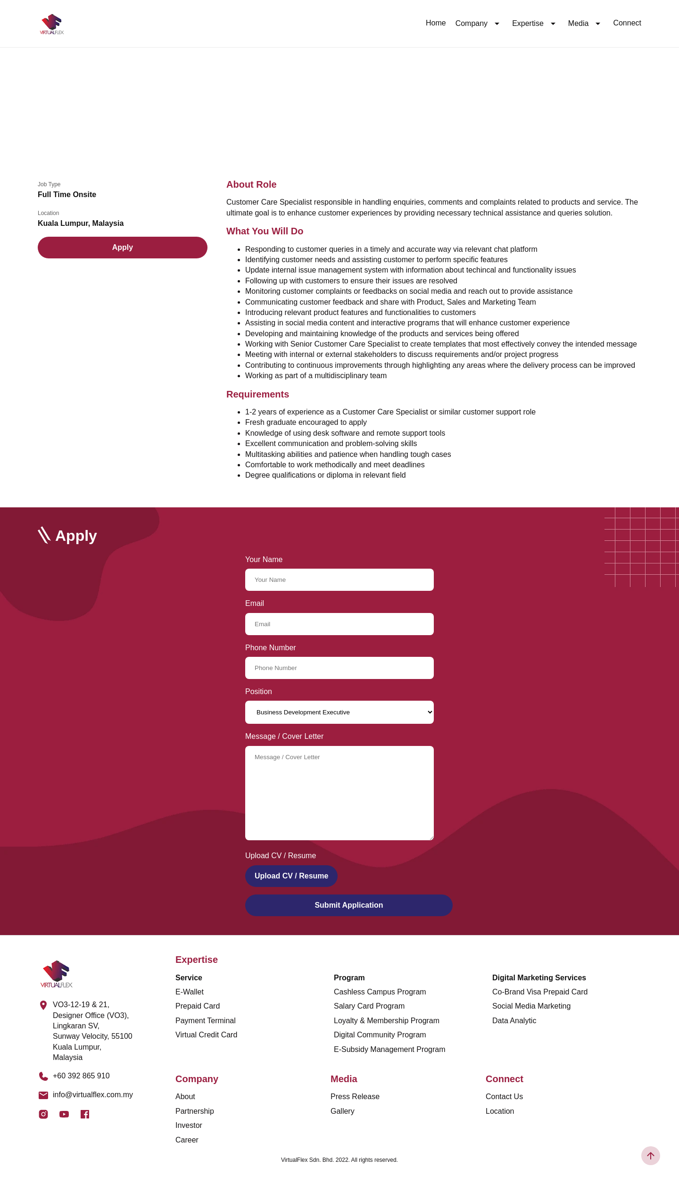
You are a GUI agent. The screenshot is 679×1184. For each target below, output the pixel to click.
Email (254, 603)
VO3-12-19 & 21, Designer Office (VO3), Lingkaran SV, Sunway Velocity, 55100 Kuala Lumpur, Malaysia (92, 1031)
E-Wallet (189, 992)
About (185, 1097)
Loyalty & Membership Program (386, 1021)
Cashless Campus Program (380, 992)
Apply (122, 247)
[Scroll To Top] (650, 1155)
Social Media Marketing (531, 1006)
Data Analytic (514, 1021)
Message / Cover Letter (284, 736)
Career (187, 1140)
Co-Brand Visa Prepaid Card (540, 992)
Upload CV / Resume (291, 876)
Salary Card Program (369, 1006)
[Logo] (52, 23)
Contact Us (504, 1097)
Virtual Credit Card (206, 1035)
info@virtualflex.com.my (93, 1095)
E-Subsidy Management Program (390, 1049)
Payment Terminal (205, 1021)
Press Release (355, 1097)
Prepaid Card (197, 1006)
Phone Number (270, 648)
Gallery (343, 1111)
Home (436, 23)
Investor (188, 1125)
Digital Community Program (380, 1035)
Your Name (263, 559)
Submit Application (349, 905)
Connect (627, 23)
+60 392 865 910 (81, 1076)
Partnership (194, 1111)
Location (500, 1111)
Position (258, 691)
